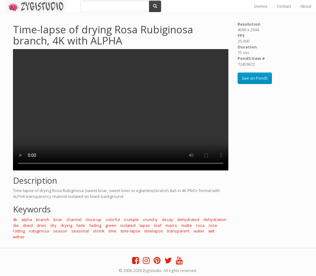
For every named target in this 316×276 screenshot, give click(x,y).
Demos (261, 6)
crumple (131, 219)
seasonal (80, 231)
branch (42, 219)
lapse (144, 225)
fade (80, 225)
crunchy (150, 219)
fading (95, 225)
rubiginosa (39, 231)
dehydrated (188, 219)
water (198, 231)
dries (41, 225)
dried (28, 225)
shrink (99, 231)
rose (213, 225)
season (60, 231)
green (110, 225)
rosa (200, 225)
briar (57, 219)
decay (167, 219)
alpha (26, 219)
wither (19, 237)
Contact (284, 6)
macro (171, 225)
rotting (19, 231)
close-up (93, 219)
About (305, 6)
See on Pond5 (255, 78)
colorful (113, 219)
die (16, 225)
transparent (178, 231)
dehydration (215, 219)
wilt (211, 231)
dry (53, 225)
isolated (127, 225)
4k (15, 219)
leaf (157, 225)
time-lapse (130, 231)
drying (66, 225)
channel (73, 219)
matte (186, 225)
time (113, 231)
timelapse (153, 231)
